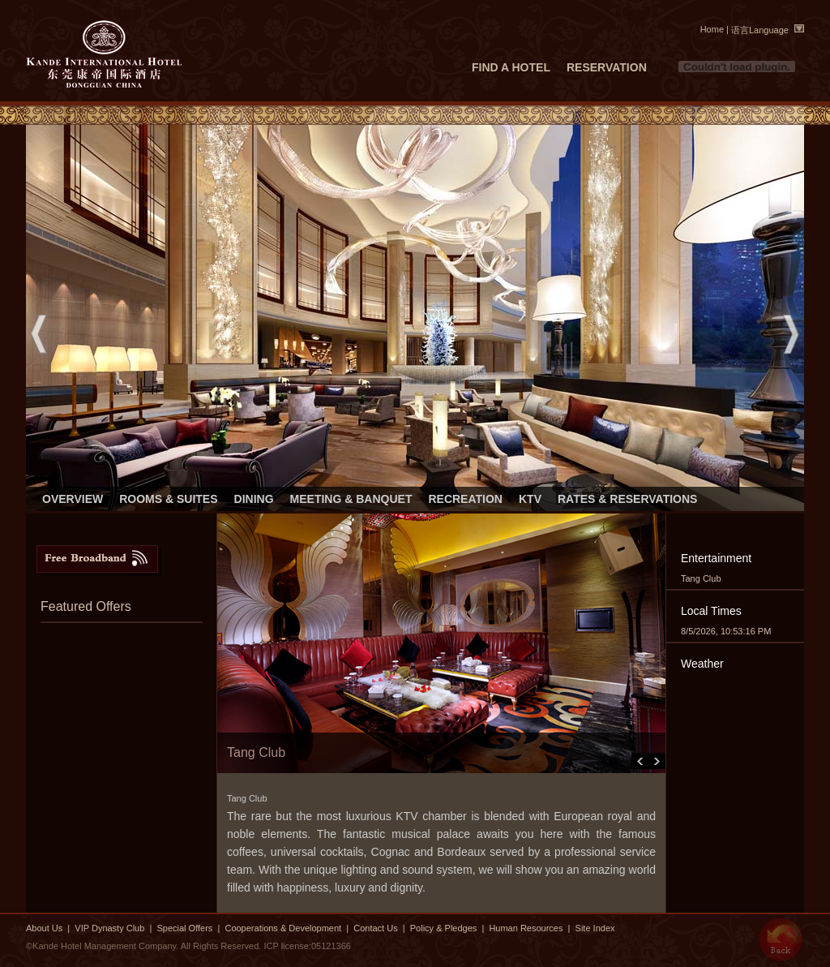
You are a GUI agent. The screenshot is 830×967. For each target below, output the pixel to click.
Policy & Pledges (443, 928)
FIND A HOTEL (511, 67)
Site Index (595, 928)
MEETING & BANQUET (351, 498)
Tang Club (701, 578)
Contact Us (375, 928)
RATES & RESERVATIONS (627, 498)
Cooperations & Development (283, 928)
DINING (254, 498)
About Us (44, 928)
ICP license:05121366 (306, 946)
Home (712, 29)
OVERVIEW (72, 498)
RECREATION (465, 498)
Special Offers (185, 928)
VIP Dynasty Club (109, 928)
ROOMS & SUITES (168, 498)
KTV (530, 498)
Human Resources (526, 928)
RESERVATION (607, 67)
